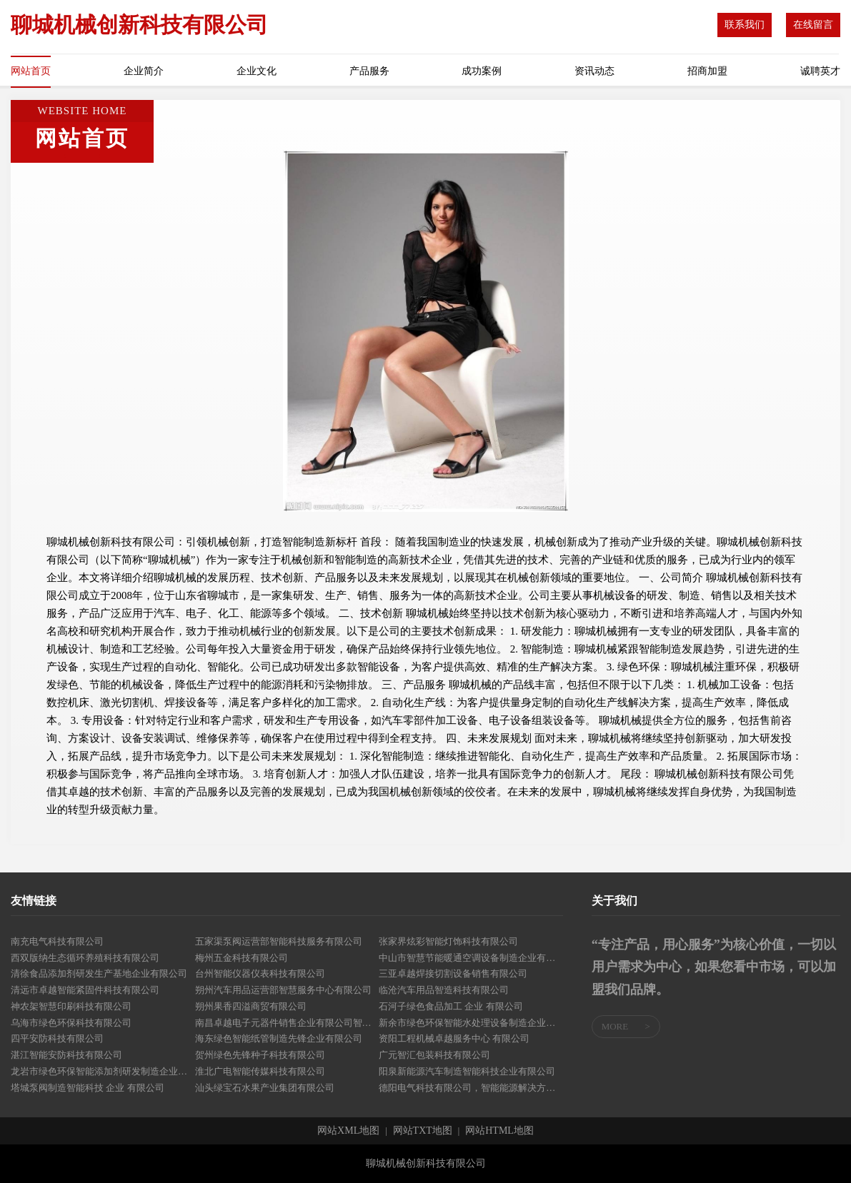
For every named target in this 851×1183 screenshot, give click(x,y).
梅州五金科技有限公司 (241, 957)
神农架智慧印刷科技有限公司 (71, 1006)
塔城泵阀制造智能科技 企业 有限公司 (87, 1087)
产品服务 (369, 71)
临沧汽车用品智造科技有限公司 (444, 990)
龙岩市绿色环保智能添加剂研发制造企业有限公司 (103, 1071)
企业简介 (144, 71)
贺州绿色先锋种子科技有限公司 (260, 1054)
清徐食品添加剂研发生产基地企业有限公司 (99, 973)
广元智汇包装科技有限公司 (434, 1054)
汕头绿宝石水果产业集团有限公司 (264, 1087)
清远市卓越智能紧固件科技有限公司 (85, 990)
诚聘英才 (820, 71)
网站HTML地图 (499, 1131)
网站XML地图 (348, 1131)
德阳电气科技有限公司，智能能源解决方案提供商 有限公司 (471, 1087)
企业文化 (257, 71)
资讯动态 (594, 71)
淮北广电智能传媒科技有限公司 (260, 1071)
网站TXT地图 (422, 1131)
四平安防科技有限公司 (57, 1038)
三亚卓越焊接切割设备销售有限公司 (453, 973)
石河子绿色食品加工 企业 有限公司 (451, 1006)
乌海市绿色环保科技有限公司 (71, 1022)
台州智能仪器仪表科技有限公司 (260, 973)
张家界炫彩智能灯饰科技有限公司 (448, 941)
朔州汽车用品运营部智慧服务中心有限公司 (283, 990)
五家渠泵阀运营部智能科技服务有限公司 (278, 941)
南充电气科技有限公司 (57, 941)
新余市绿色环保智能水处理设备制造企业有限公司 (471, 1022)
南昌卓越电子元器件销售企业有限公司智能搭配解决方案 (287, 1022)
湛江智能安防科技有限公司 (66, 1054)
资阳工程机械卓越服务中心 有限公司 (454, 1038)
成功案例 (482, 71)
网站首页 (31, 71)
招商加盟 (707, 71)
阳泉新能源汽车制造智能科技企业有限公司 (467, 1071)
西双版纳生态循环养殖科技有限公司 (85, 957)
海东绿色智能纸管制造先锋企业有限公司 (278, 1038)
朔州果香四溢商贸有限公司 (251, 1006)
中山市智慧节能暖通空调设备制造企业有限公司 (471, 957)
